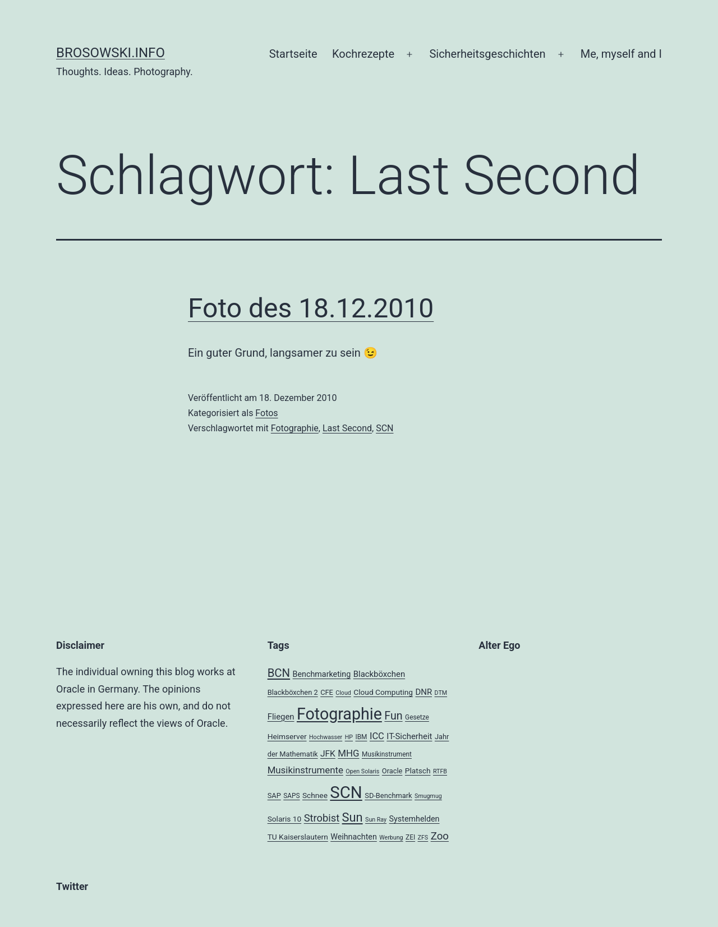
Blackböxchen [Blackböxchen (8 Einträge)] (379, 674)
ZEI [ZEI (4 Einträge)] (410, 837)
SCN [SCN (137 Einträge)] (346, 792)
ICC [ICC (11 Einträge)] (377, 736)
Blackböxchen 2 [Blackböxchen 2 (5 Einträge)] (293, 692)
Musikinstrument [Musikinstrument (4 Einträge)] (387, 754)
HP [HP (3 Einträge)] (349, 737)
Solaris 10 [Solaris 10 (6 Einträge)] (285, 818)
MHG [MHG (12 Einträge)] (348, 753)
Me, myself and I (621, 54)
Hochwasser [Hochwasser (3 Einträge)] (325, 737)
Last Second (347, 428)
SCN (384, 428)
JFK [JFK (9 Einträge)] (327, 754)
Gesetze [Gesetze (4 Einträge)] (417, 717)
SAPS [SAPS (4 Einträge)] (291, 796)
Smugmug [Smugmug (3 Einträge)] (428, 796)
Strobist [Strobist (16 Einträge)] (321, 818)
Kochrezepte (363, 54)
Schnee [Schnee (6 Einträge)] (315, 795)
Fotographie (295, 428)
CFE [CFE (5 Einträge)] (326, 692)
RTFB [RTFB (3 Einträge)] (440, 771)
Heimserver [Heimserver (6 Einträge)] (287, 736)
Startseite (293, 54)
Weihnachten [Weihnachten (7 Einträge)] (353, 836)
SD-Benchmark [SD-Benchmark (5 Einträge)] (388, 795)
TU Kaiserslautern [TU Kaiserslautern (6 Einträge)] (298, 836)
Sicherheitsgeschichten (487, 54)
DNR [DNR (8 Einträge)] (423, 692)
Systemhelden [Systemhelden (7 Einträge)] (414, 818)
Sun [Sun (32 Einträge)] (352, 817)
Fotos (266, 413)
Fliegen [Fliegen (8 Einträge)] (281, 717)
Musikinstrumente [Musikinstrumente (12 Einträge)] (305, 770)
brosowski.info (110, 53)
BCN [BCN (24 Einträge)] (279, 673)
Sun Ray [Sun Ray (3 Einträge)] (375, 819)
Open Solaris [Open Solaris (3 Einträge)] (362, 771)
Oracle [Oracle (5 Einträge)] (392, 771)
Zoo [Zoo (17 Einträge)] (440, 836)
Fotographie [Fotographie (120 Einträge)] (339, 713)
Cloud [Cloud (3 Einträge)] (343, 693)
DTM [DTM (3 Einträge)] (441, 693)
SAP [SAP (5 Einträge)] (274, 795)
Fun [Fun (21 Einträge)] (393, 715)
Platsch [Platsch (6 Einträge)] (418, 770)
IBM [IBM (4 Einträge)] (361, 737)
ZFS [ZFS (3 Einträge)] (423, 837)
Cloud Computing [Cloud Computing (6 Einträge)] (383, 692)
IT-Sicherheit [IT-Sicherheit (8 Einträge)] (409, 736)
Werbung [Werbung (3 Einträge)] (391, 837)
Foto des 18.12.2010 (311, 308)
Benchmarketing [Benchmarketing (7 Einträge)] (322, 674)
